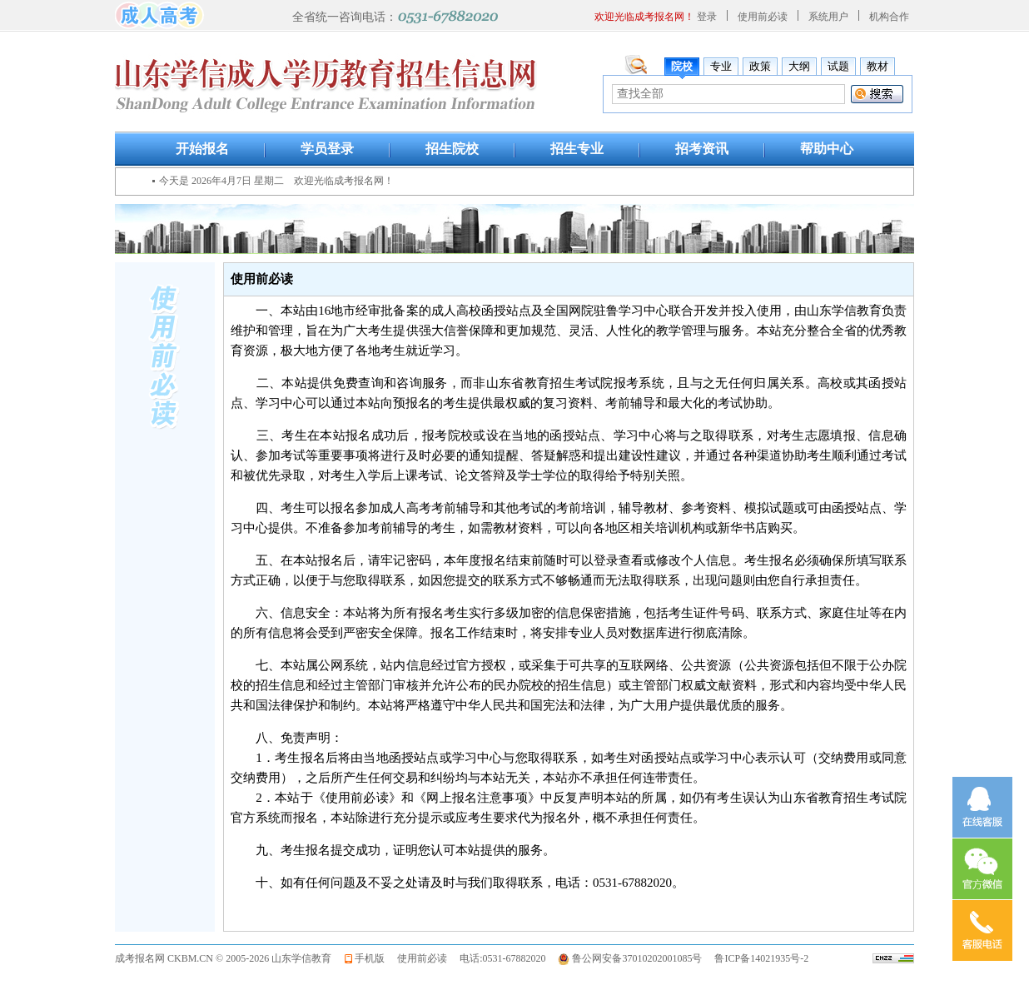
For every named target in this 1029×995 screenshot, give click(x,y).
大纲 (799, 66)
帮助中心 (826, 149)
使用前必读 (763, 16)
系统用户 (828, 16)
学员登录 (327, 149)
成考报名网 (140, 958)
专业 (721, 66)
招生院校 (452, 149)
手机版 (370, 958)
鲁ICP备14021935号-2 (761, 958)
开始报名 (202, 149)
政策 (760, 66)
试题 (838, 66)
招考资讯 (701, 149)
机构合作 (889, 16)
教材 (877, 66)
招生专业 (577, 149)
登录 (707, 16)
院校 (682, 66)
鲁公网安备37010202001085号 (637, 958)
